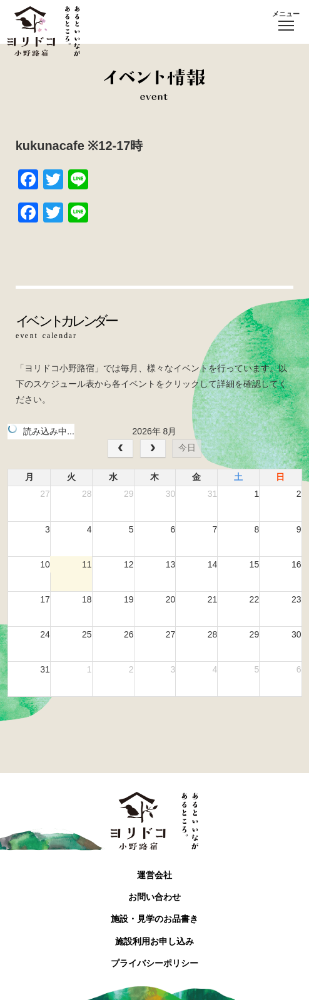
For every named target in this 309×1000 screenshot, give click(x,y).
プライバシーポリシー (154, 963)
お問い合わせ (154, 896)
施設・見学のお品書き (154, 918)
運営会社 (154, 875)
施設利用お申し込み (154, 941)
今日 (187, 447)
